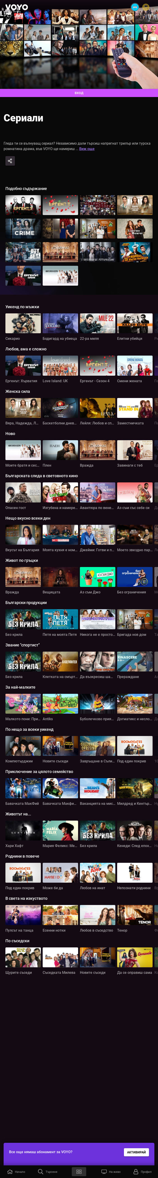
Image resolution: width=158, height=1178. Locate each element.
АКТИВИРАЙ (136, 1152)
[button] (16, 1171)
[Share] (10, 161)
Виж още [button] (87, 149)
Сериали (23, 118)
